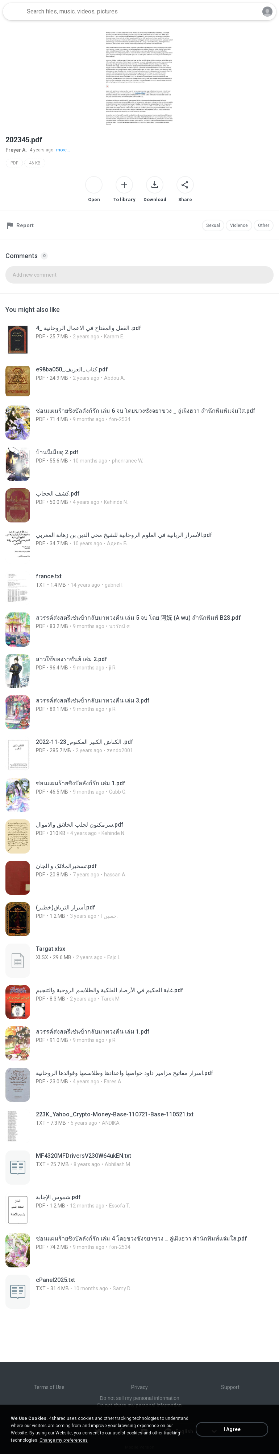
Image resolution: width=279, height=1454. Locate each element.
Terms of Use (49, 1387)
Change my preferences (63, 1440)
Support (230, 1387)
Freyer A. (16, 150)
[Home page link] (13, 11)
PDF (14, 163)
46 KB (35, 163)
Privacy (139, 1387)
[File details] (117, 340)
